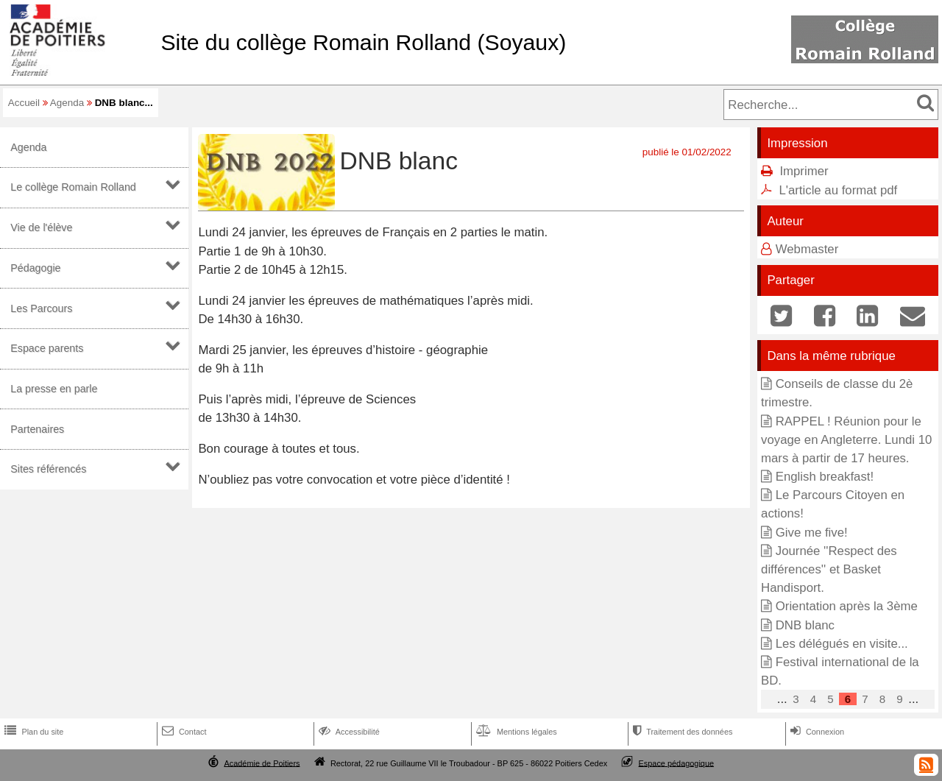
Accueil (24, 102)
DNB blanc (805, 625)
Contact (183, 731)
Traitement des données (681, 731)
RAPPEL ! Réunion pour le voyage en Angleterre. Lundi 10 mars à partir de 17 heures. (846, 439)
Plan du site (32, 731)
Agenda (67, 102)
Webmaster (807, 249)
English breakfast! (825, 477)
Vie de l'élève (41, 227)
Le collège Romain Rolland (73, 187)
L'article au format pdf (838, 190)
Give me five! (812, 533)
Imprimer (803, 171)
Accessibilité (348, 731)
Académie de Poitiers (262, 762)
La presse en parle (53, 389)
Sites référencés (48, 469)
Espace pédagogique (677, 762)
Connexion (815, 731)
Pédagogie (35, 268)
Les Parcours (41, 308)
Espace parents (46, 348)
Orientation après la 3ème (847, 606)
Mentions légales (515, 731)
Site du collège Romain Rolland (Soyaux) (363, 42)
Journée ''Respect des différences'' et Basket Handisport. (829, 569)
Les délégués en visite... (842, 644)
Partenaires (37, 429)
